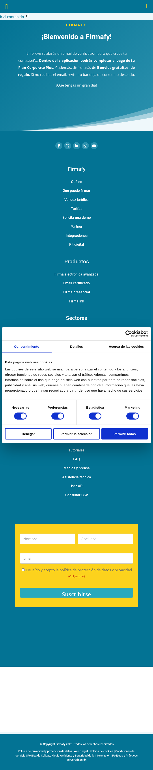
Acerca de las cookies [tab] (126, 346)
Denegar (28, 434)
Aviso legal (81, 751)
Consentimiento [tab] (26, 346)
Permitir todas (125, 434)
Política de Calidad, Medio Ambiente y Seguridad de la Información (68, 755)
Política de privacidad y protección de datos (45, 751)
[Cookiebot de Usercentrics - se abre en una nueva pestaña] (128, 333)
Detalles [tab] (76, 346)
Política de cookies (101, 751)
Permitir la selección (76, 434)
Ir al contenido (15, 16)
